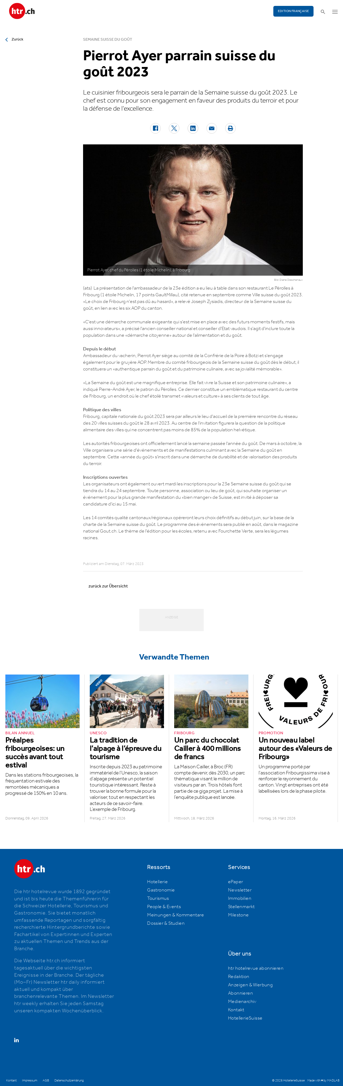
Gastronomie (161, 890)
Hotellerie (157, 882)
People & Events (164, 907)
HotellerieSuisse (245, 1018)
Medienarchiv (242, 1001)
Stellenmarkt (241, 907)
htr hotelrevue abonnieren (256, 968)
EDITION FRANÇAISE (293, 11)
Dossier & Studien (166, 923)
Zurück (17, 39)
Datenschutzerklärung (69, 1080)
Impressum (29, 1080)
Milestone (238, 915)
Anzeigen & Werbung (250, 985)
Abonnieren (240, 993)
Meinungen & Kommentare (175, 915)
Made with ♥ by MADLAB (323, 1080)
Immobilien (239, 898)
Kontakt (236, 1010)
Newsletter (240, 890)
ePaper (235, 882)
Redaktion (238, 976)
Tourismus (158, 898)
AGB (46, 1080)
